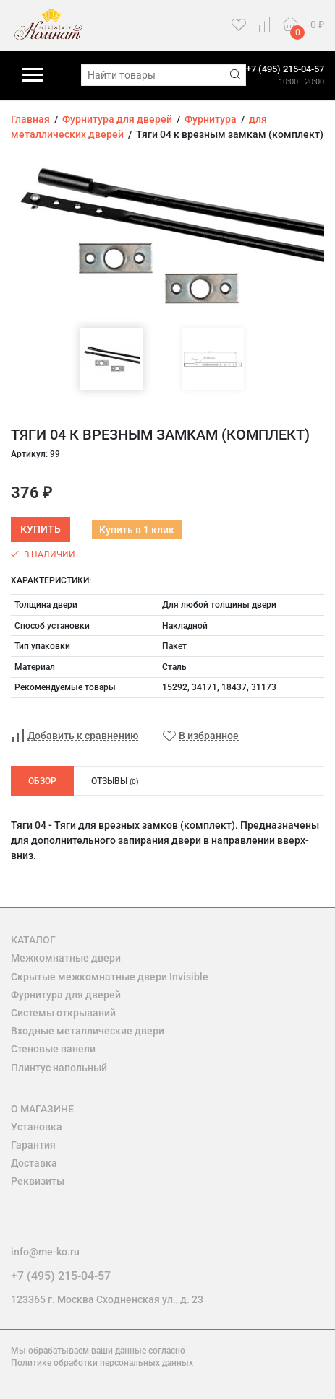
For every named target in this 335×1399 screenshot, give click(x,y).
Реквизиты (37, 1181)
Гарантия (33, 1145)
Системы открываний (63, 1013)
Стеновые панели (53, 1049)
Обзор (42, 781)
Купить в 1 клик (136, 530)
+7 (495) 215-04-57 (285, 69)
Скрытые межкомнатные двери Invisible (109, 976)
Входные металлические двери (87, 1031)
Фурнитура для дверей (66, 995)
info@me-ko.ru (45, 1252)
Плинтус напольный (59, 1067)
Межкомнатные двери (66, 958)
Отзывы (115, 781)
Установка (36, 1127)
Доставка (34, 1163)
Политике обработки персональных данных (102, 1363)
